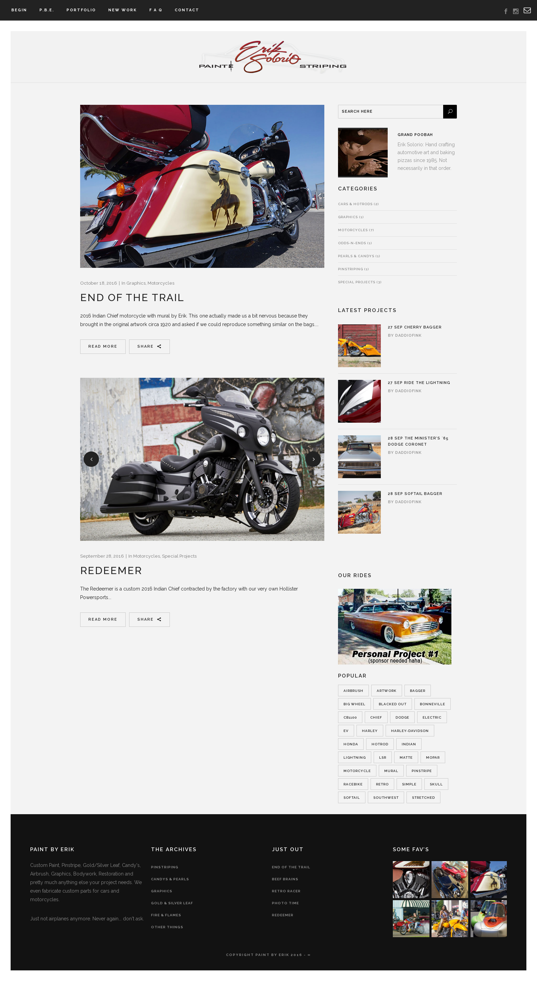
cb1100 (350, 717)
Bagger (417, 691)
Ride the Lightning (427, 383)
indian (409, 744)
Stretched (423, 797)
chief (376, 717)
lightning (355, 757)
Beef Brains (285, 879)
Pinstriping (350, 269)
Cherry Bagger (423, 327)
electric (432, 717)
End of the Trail (132, 297)
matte (406, 757)
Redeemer (111, 570)
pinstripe (422, 771)
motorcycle (357, 771)
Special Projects (179, 556)
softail (352, 797)
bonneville (432, 704)
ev (346, 731)
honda (351, 744)
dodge (402, 717)
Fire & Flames (166, 915)
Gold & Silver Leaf (172, 903)
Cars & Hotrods (355, 204)
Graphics (136, 283)
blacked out (393, 704)
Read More (102, 346)
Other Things (167, 927)
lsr (382, 757)
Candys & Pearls (170, 879)
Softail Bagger (423, 494)
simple (409, 784)
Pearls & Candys (356, 256)
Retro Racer (286, 891)
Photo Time (285, 903)
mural (391, 771)
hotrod (380, 744)
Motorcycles (161, 283)
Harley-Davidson (410, 731)
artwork (387, 691)
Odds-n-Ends (352, 243)
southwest (386, 797)
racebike (353, 784)
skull (436, 784)
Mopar (433, 757)
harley (370, 731)
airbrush (353, 691)
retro (382, 784)
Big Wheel (354, 704)
